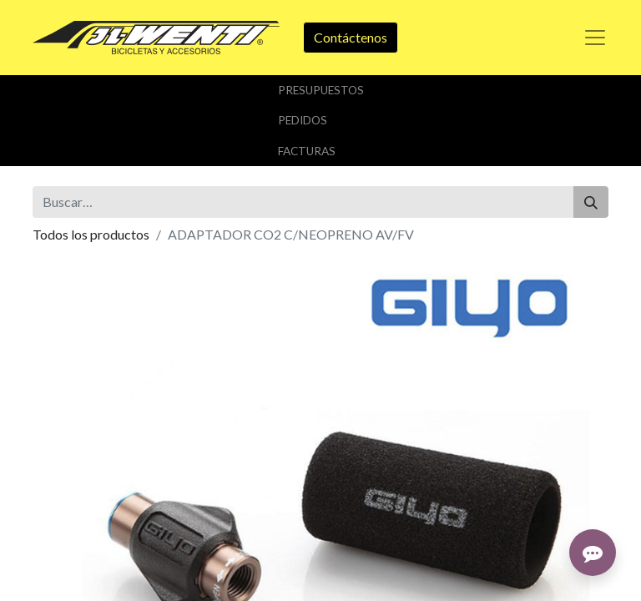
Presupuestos (321, 90)
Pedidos (302, 120)
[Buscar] (590, 202)
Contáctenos (350, 37)
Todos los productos (91, 234)
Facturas (307, 151)
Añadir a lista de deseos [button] (110, 399)
